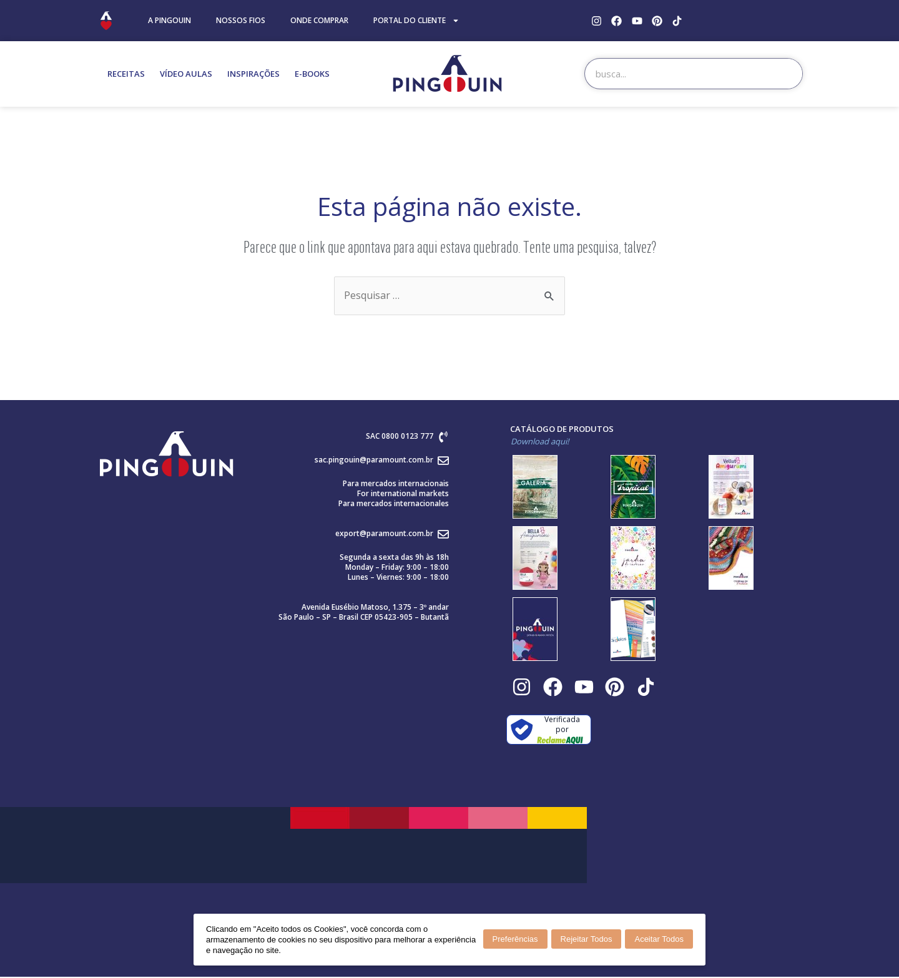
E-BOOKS (312, 73)
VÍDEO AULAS (186, 73)
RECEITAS (126, 73)
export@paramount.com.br (384, 534)
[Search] (786, 74)
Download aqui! (540, 441)
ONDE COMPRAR (319, 20)
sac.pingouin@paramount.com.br (374, 460)
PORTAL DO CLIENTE (416, 21)
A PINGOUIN (169, 20)
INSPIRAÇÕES (253, 73)
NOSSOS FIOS (240, 20)
